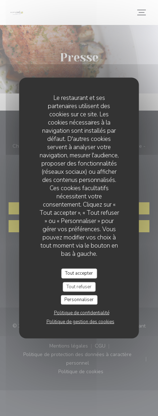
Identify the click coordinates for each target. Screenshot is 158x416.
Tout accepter (79, 273)
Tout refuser (79, 286)
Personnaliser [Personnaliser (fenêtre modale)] (79, 299)
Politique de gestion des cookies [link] (80, 321)
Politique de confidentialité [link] (81, 312)
